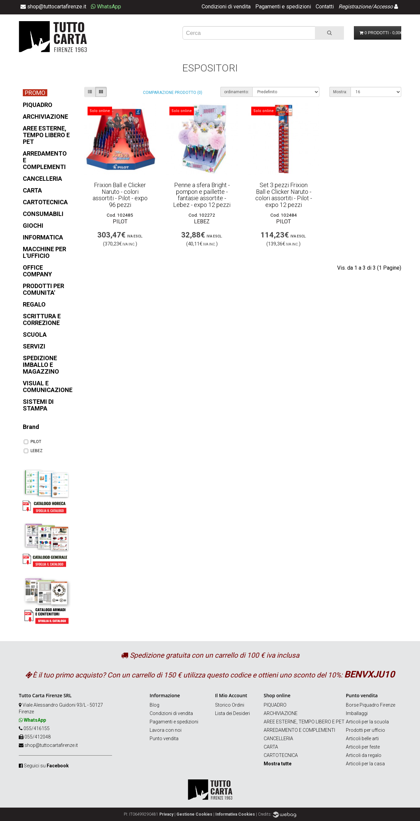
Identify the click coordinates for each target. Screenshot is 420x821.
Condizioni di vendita (226, 6)
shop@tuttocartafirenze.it (51, 745)
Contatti (325, 6)
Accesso (383, 6)
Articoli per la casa (365, 763)
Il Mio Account (231, 695)
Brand (31, 426)
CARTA (271, 747)
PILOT (32, 441)
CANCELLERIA (278, 738)
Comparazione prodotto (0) (172, 92)
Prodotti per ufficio (365, 730)
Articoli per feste (363, 747)
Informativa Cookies (235, 814)
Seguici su (46, 765)
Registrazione (354, 6)
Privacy (166, 814)
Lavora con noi (165, 730)
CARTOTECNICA (281, 755)
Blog (154, 705)
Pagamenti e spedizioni (283, 6)
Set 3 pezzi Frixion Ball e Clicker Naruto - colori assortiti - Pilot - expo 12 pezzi (283, 194)
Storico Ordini (229, 705)
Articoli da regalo (363, 755)
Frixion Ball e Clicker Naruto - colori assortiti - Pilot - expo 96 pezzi (120, 194)
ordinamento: (236, 92)
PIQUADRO (275, 705)
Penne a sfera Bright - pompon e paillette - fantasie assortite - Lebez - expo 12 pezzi (201, 194)
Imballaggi (357, 713)
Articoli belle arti (362, 738)
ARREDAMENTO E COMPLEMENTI (299, 730)
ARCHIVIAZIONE (281, 713)
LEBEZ (33, 450)
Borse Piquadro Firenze (370, 705)
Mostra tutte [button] (278, 763)
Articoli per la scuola (367, 721)
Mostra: (340, 92)
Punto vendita (164, 738)
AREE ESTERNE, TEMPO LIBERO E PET (304, 721)
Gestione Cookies (194, 814)
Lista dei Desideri (232, 713)
